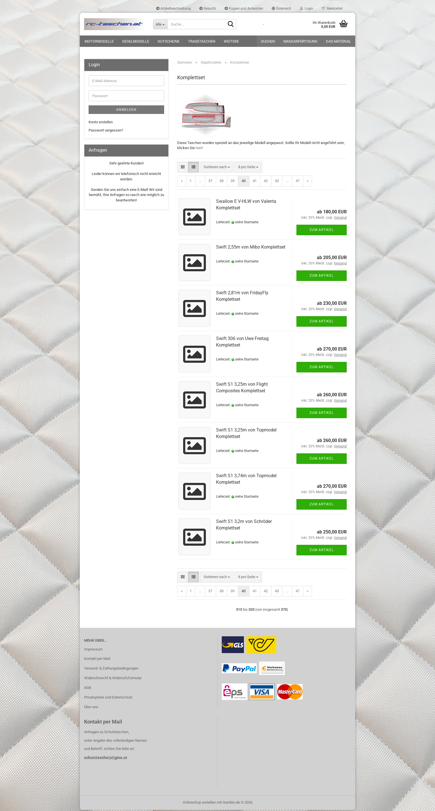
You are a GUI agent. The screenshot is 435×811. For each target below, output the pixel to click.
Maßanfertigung (300, 41)
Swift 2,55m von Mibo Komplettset (250, 248)
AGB (87, 689)
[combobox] (217, 168)
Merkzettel (332, 9)
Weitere (231, 41)
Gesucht (207, 9)
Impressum (93, 650)
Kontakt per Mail (97, 660)
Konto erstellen (101, 123)
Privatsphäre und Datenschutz (108, 698)
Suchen (268, 41)
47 (298, 182)
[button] (281, 8)
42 (266, 182)
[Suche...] (160, 24)
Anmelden (126, 111)
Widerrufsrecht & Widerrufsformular (113, 679)
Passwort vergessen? (106, 131)
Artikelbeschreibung (173, 9)
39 (233, 182)
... (200, 182)
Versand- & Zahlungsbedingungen (111, 669)
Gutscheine (168, 41)
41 (255, 182)
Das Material (338, 41)
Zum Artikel (321, 231)
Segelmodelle (135, 41)
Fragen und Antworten (244, 9)
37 (210, 182)
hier (199, 149)
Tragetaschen (201, 41)
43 (277, 182)
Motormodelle (99, 41)
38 (221, 182)
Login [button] (306, 9)
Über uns (91, 708)
